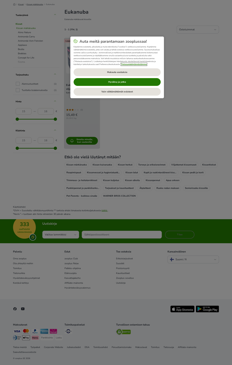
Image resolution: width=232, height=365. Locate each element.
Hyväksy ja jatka (117, 81)
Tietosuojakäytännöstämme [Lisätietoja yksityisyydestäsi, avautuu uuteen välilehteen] (134, 64)
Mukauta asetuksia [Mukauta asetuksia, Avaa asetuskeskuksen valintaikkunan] (117, 72)
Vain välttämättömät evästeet (117, 91)
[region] (117, 67)
